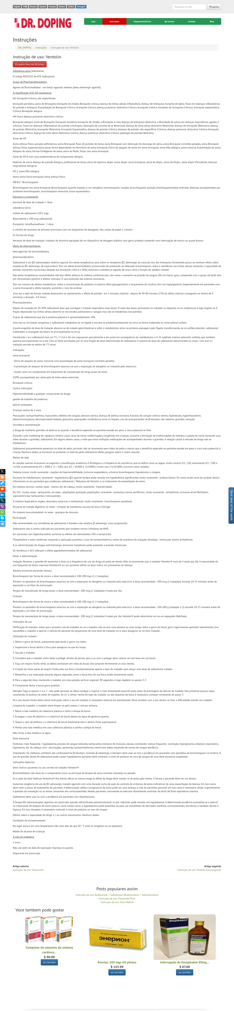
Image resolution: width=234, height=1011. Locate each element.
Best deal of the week (232, 505)
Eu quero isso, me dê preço (29, 64)
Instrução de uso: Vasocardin (28, 869)
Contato (191, 21)
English (17, 6)
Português (81, 6)
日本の (71, 6)
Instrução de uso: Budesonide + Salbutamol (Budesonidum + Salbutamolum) (117, 894)
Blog (212, 21)
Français (52, 6)
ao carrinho (49, 962)
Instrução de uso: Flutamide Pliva (117, 898)
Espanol (42, 6)
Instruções (114, 21)
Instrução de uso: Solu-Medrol (117, 902)
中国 (25, 6)
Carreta (169, 21)
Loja (93, 21)
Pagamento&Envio (142, 21)
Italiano (62, 6)
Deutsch (33, 6)
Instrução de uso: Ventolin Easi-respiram (199, 869)
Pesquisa (214, 6)
